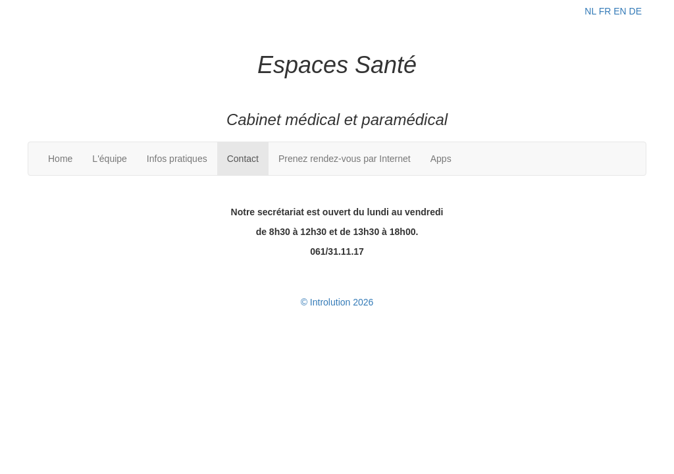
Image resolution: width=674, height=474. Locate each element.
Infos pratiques (177, 158)
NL (590, 11)
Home (60, 158)
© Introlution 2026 (337, 302)
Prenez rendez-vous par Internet (344, 158)
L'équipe (109, 158)
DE (635, 11)
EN (619, 11)
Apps (441, 158)
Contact (243, 158)
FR (605, 11)
